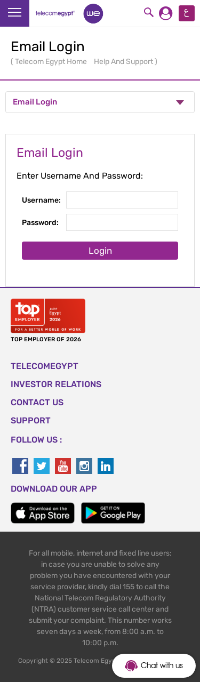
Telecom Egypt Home (52, 61)
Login (100, 250)
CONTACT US (37, 402)
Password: (40, 222)
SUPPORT (31, 420)
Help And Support (124, 61)
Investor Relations (56, 384)
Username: (41, 200)
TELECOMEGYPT (44, 366)
